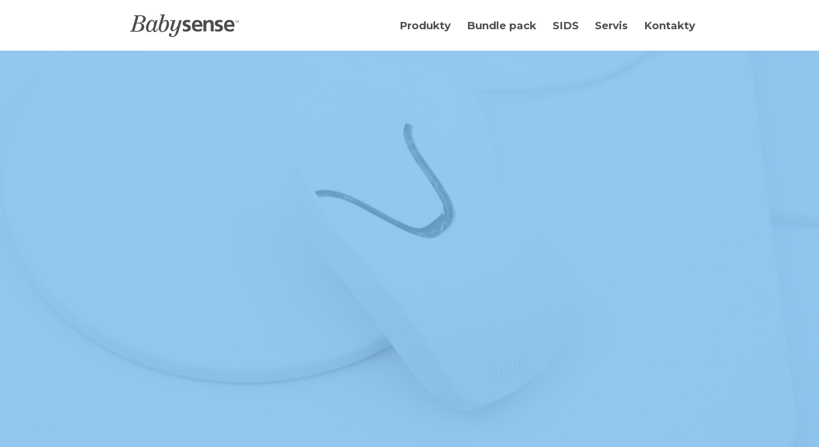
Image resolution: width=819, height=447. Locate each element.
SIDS (566, 25)
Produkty (425, 25)
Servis (611, 25)
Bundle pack (501, 25)
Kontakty (669, 25)
